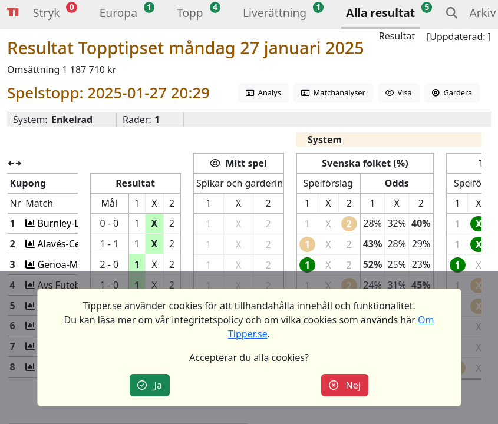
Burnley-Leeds (68, 223)
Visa (398, 92)
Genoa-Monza (68, 264)
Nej (345, 385)
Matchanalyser (333, 92)
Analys (263, 92)
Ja (149, 385)
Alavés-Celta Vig (72, 243)
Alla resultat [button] (380, 13)
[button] (46, 14)
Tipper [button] (13, 13)
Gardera (452, 92)
